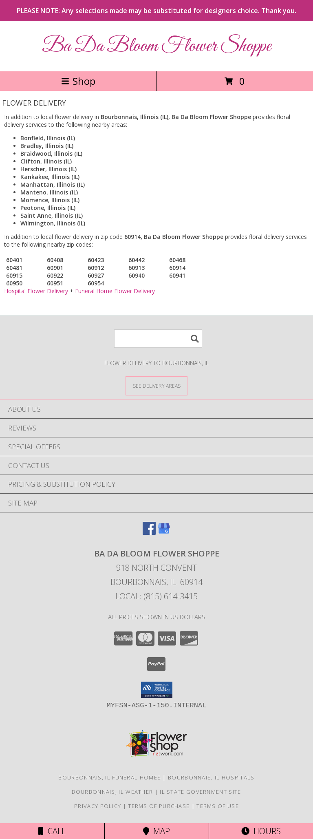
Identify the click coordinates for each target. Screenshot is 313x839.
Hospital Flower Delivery (36, 291)
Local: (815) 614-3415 (156, 596)
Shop (78, 81)
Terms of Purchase (159, 806)
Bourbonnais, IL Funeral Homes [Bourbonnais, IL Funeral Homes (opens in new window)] (109, 777)
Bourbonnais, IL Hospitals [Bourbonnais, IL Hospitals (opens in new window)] (211, 777)
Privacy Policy (97, 806)
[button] (156, 690)
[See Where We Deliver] (156, 385)
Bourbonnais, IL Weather (112, 791)
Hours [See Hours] (261, 831)
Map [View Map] (156, 831)
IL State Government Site (200, 791)
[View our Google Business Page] (163, 532)
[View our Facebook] (149, 532)
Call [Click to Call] (52, 831)
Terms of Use (217, 806)
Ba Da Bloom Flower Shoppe (156, 46)
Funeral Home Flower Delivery (115, 291)
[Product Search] (158, 338)
